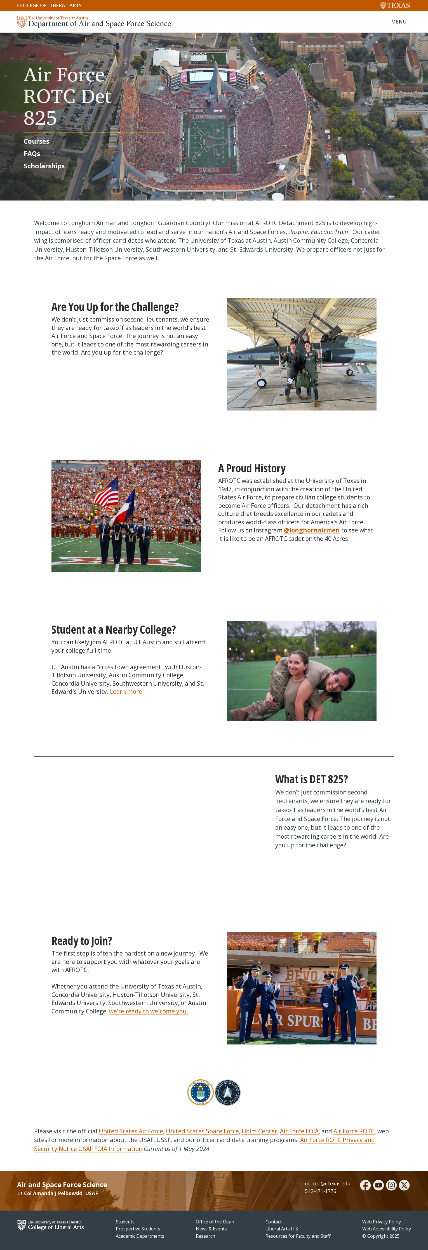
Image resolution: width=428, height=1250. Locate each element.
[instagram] (391, 1186)
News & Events (211, 1229)
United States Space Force (202, 1131)
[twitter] (404, 1186)
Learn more (126, 692)
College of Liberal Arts (49, 5)
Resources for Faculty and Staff (298, 1236)
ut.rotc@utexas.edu (328, 1183)
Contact (273, 1222)
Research (205, 1236)
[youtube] (378, 1186)
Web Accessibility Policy (386, 1229)
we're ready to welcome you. (148, 1011)
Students (125, 1222)
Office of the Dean (215, 1222)
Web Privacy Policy (381, 1222)
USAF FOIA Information (110, 1149)
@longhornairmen (312, 530)
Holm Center (259, 1131)
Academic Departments (140, 1236)
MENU (399, 21)
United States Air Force (131, 1131)
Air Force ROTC (354, 1131)
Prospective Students (138, 1229)
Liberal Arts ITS (281, 1229)
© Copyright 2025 (380, 1236)
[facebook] (365, 1186)
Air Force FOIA (299, 1131)
